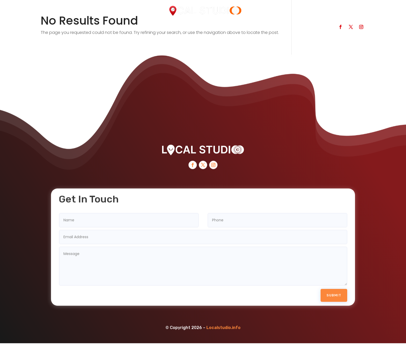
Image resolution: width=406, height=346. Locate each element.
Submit (334, 290)
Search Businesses (87, 29)
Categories (131, 29)
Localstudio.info (223, 322)
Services (163, 29)
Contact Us (196, 29)
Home (50, 29)
